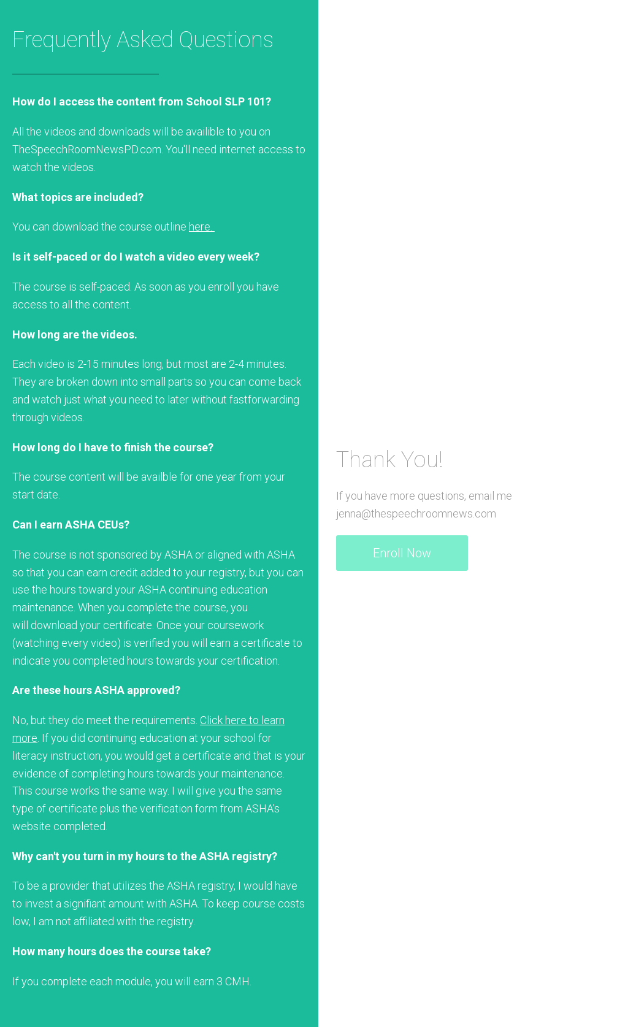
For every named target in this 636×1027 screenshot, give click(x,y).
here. (202, 226)
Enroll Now (402, 553)
